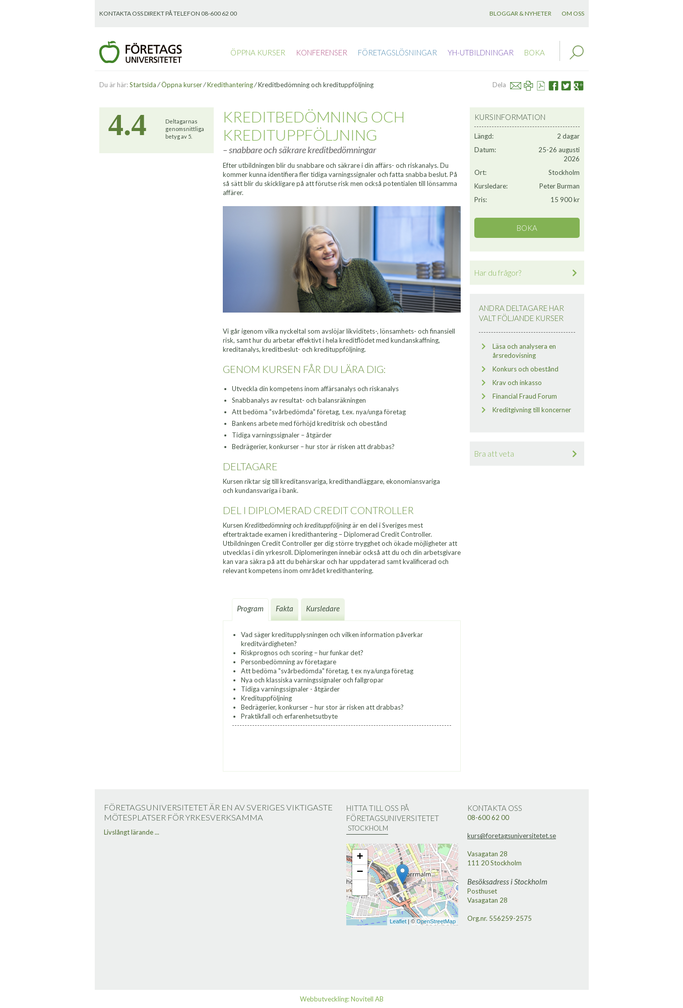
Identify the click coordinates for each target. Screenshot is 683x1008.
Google (582, 84)
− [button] (359, 872)
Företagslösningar (397, 52)
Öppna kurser (257, 52)
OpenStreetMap (436, 921)
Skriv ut (533, 84)
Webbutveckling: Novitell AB (342, 999)
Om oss (573, 13)
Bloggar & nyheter (520, 13)
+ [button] (359, 857)
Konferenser (321, 52)
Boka (534, 52)
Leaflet (398, 921)
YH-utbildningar (481, 52)
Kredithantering (230, 85)
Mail (520, 84)
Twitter (571, 84)
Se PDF (545, 84)
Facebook (557, 84)
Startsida (143, 85)
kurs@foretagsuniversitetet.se (511, 836)
